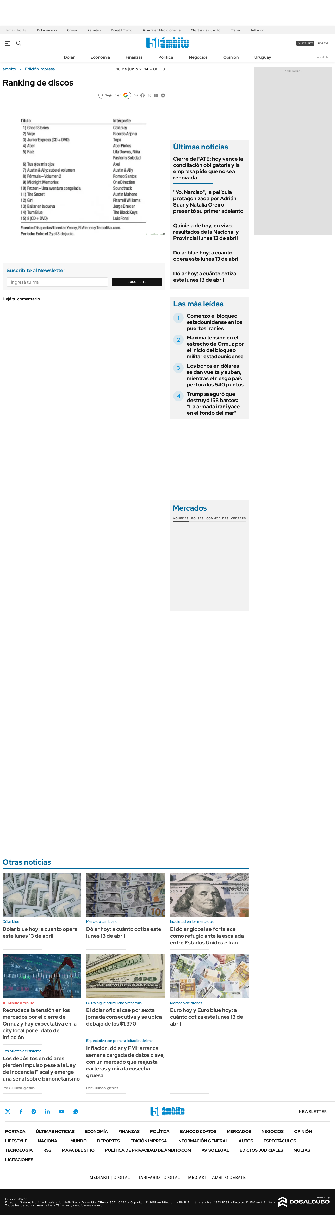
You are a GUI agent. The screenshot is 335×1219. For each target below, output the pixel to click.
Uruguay (262, 57)
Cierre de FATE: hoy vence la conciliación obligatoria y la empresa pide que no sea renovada (208, 168)
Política (165, 57)
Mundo (78, 1141)
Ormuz (72, 30)
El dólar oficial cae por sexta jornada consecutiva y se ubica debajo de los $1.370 (124, 1017)
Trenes (236, 30)
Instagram (33, 1111)
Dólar (69, 57)
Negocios (198, 57)
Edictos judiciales (261, 1150)
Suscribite (137, 282)
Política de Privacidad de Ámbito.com (148, 1150)
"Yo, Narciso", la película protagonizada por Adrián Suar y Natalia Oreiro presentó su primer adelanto (208, 201)
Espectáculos (280, 1141)
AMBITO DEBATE (217, 1177)
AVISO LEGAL (215, 1150)
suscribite (305, 43)
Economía (100, 57)
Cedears (238, 518)
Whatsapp (75, 1111)
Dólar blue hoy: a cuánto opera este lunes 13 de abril (206, 255)
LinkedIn (47, 1111)
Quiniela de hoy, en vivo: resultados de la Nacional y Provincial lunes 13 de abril (206, 231)
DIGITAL (110, 1177)
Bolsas (197, 518)
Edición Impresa (148, 1141)
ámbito (9, 69)
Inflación (257, 30)
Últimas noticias (55, 1131)
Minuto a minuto (21, 1002)
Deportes (108, 1141)
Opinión (231, 57)
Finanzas (134, 57)
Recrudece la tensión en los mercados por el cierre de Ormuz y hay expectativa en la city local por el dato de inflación (40, 1024)
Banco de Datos (198, 1131)
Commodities (217, 518)
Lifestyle (16, 1141)
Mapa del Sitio (78, 1150)
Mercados (239, 1131)
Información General (202, 1141)
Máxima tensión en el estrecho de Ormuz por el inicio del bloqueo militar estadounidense (215, 347)
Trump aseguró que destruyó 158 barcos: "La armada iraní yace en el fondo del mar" (213, 403)
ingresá (322, 43)
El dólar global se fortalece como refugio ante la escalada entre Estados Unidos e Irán (207, 936)
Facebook (21, 1111)
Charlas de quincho (205, 30)
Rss (47, 1150)
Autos (246, 1141)
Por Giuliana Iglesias (19, 1087)
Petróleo (94, 30)
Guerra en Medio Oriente (162, 30)
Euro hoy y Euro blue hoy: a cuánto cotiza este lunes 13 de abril (206, 1017)
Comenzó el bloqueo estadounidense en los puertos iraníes (214, 322)
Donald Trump (122, 30)
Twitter (7, 1111)
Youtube (61, 1112)
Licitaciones (19, 1159)
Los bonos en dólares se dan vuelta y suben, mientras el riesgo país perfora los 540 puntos (215, 375)
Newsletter (323, 57)
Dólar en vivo (47, 30)
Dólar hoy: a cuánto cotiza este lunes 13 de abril (204, 276)
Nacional (49, 1141)
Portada (15, 1131)
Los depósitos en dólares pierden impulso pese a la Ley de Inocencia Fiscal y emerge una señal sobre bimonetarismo (41, 1068)
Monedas (181, 518)
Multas (302, 1150)
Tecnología (19, 1150)
